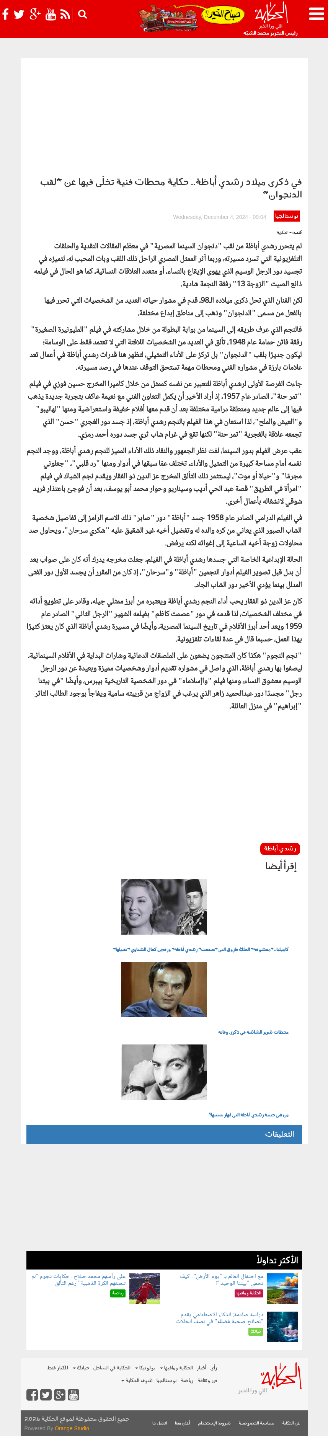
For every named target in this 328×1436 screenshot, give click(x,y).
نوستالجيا (286, 216)
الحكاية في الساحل (112, 1368)
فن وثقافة (207, 1380)
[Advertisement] (164, 115)
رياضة (187, 1380)
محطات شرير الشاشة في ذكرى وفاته (253, 1032)
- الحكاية (284, 233)
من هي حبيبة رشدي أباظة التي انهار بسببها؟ (249, 1115)
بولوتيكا (145, 1368)
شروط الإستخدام (214, 1423)
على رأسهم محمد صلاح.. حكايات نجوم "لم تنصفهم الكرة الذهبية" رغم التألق (78, 1280)
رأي (213, 1368)
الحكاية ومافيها (176, 1368)
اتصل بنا (159, 1423)
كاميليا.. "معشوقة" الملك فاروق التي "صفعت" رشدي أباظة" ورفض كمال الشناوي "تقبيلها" (201, 949)
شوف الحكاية (137, 1380)
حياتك (81, 1368)
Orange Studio (72, 1428)
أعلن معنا (182, 1423)
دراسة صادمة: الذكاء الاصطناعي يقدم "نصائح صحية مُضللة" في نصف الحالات (219, 1318)
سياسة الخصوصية (256, 1423)
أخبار (201, 1368)
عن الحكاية (291, 1423)
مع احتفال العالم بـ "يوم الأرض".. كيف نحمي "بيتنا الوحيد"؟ (221, 1280)
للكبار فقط (57, 1368)
